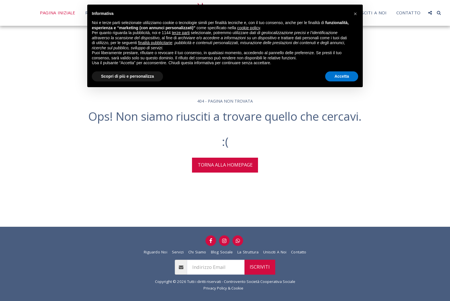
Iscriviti (260, 266)
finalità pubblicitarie (155, 42)
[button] (355, 13)
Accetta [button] (341, 76)
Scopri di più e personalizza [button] (127, 76)
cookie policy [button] (248, 28)
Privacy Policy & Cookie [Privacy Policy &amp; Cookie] (223, 288)
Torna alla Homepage (225, 164)
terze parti (181, 32)
